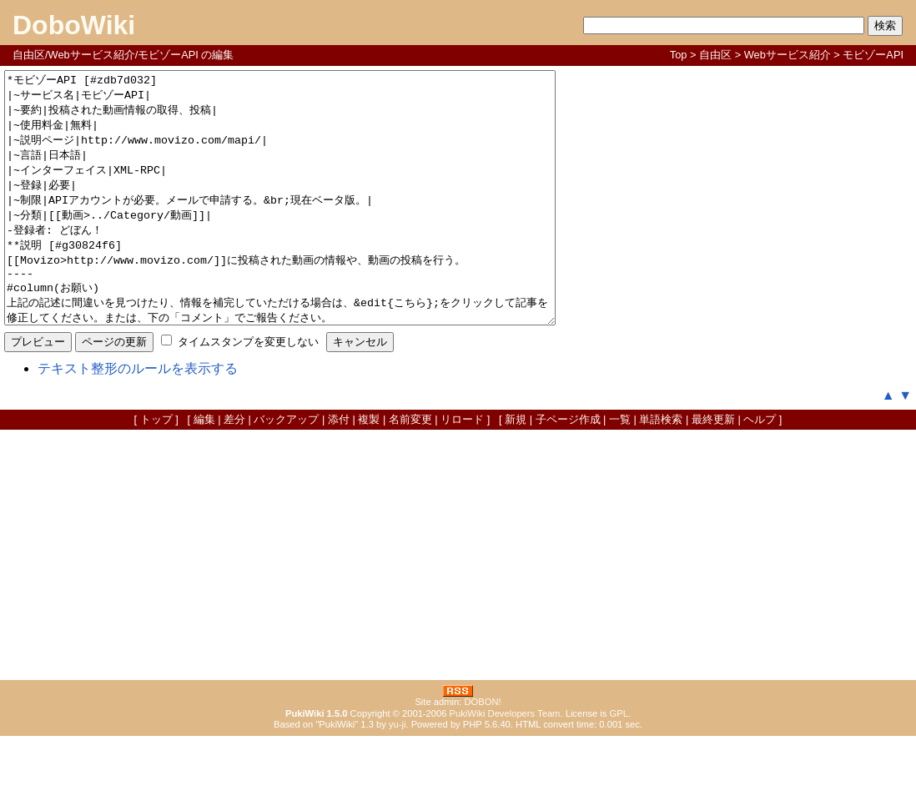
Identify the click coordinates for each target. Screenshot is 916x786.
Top (678, 54)
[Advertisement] (458, 605)
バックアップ (286, 469)
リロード (462, 469)
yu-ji (397, 774)
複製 (369, 469)
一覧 (620, 469)
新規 (515, 469)
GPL (619, 763)
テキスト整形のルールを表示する (138, 418)
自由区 (715, 54)
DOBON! (482, 752)
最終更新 (713, 469)
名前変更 (410, 469)
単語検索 (660, 469)
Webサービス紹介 (787, 54)
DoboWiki (74, 25)
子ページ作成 (568, 469)
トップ (156, 469)
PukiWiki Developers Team (505, 763)
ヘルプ (759, 469)
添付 (339, 469)
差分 (234, 469)
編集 (204, 469)
